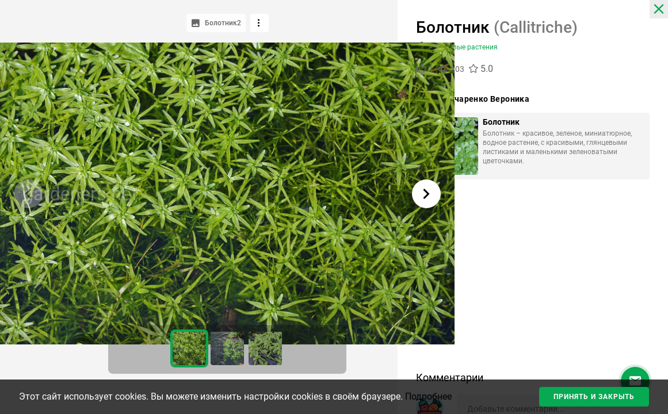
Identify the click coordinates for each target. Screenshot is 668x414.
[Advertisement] (533, 279)
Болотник (501, 121)
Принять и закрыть (594, 397)
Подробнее (428, 396)
